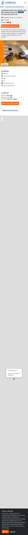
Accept (5, 532)
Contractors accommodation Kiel (14, 7)
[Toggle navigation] (25, 3)
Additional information (10, 110)
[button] (14, 379)
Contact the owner (10, 26)
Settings (12, 532)
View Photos (4, 64)
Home (1, 7)
